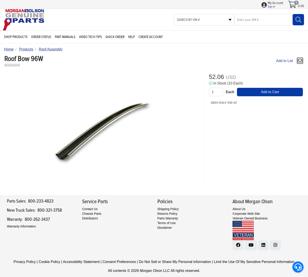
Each (230, 92)
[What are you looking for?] (263, 19)
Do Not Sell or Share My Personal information (175, 262)
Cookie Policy (49, 262)
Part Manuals (65, 37)
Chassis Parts (91, 213)
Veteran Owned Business (250, 218)
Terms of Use (166, 223)
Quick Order (115, 37)
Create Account (151, 37)
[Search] (298, 19)
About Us (239, 209)
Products (26, 49)
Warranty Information (21, 226)
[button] (275, 5)
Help (131, 37)
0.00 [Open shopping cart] (301, 6)
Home (9, 49)
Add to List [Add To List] (284, 61)
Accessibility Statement (81, 262)
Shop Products (16, 37)
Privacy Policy (25, 262)
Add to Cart (270, 92)
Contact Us (90, 209)
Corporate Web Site (246, 213)
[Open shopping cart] (292, 6)
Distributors (90, 218)
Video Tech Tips (90, 37)
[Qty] (216, 92)
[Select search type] (204, 19)
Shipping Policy (168, 209)
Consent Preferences (119, 262)
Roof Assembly (51, 49)
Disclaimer (164, 227)
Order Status (41, 37)
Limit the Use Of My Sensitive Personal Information (254, 262)
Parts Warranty (167, 218)
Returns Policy (167, 213)
